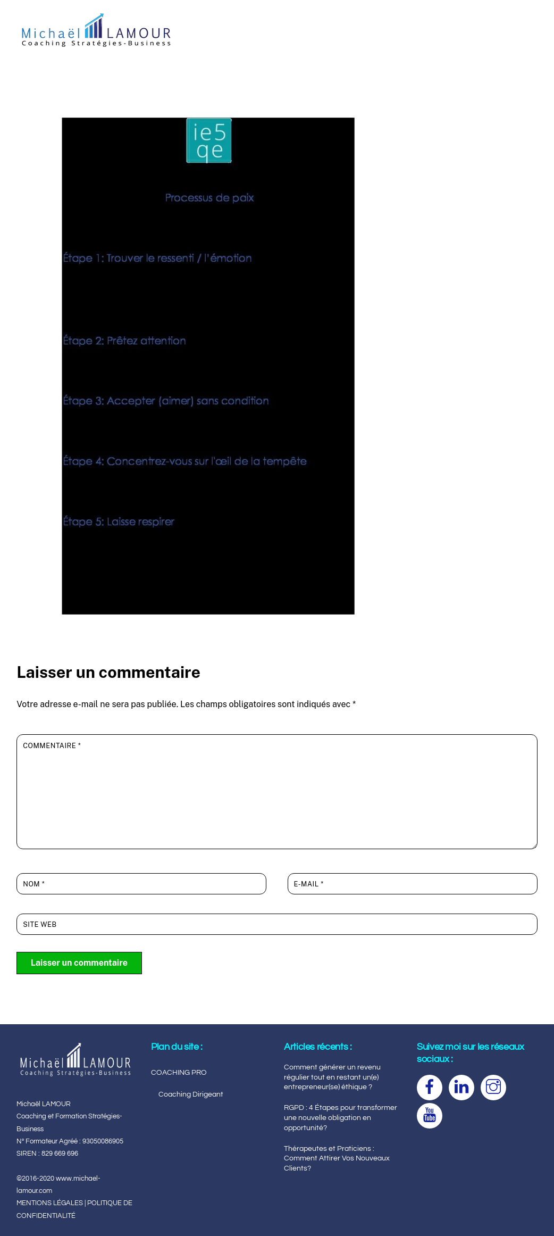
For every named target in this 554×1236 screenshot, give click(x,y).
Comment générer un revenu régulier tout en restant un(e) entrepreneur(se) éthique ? (332, 1077)
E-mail (309, 884)
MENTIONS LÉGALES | (51, 1203)
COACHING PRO (179, 1072)
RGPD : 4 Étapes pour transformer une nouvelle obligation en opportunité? (340, 1117)
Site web (39, 924)
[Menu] (521, 14)
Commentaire (52, 746)
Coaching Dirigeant (190, 1094)
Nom (34, 884)
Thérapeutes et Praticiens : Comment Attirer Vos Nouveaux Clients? (337, 1158)
